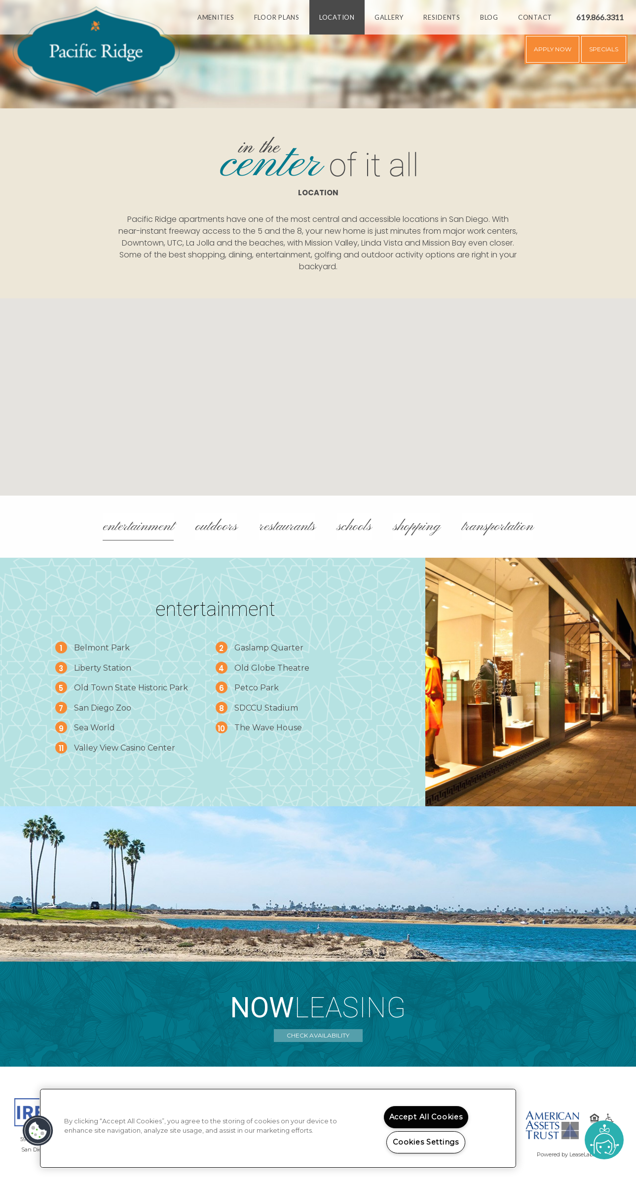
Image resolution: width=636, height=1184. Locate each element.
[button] (318, 388)
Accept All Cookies (426, 1116)
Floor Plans (276, 17)
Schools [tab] (354, 526)
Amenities (215, 17)
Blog (489, 17)
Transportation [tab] (497, 526)
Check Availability (318, 1035)
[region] (278, 1128)
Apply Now (552, 49)
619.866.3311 (600, 17)
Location (337, 17)
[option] (318, 54)
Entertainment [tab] (138, 526)
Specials (603, 49)
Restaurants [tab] (287, 526)
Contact (535, 17)
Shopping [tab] (416, 526)
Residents (441, 17)
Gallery (389, 17)
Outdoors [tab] (216, 526)
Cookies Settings (426, 1142)
